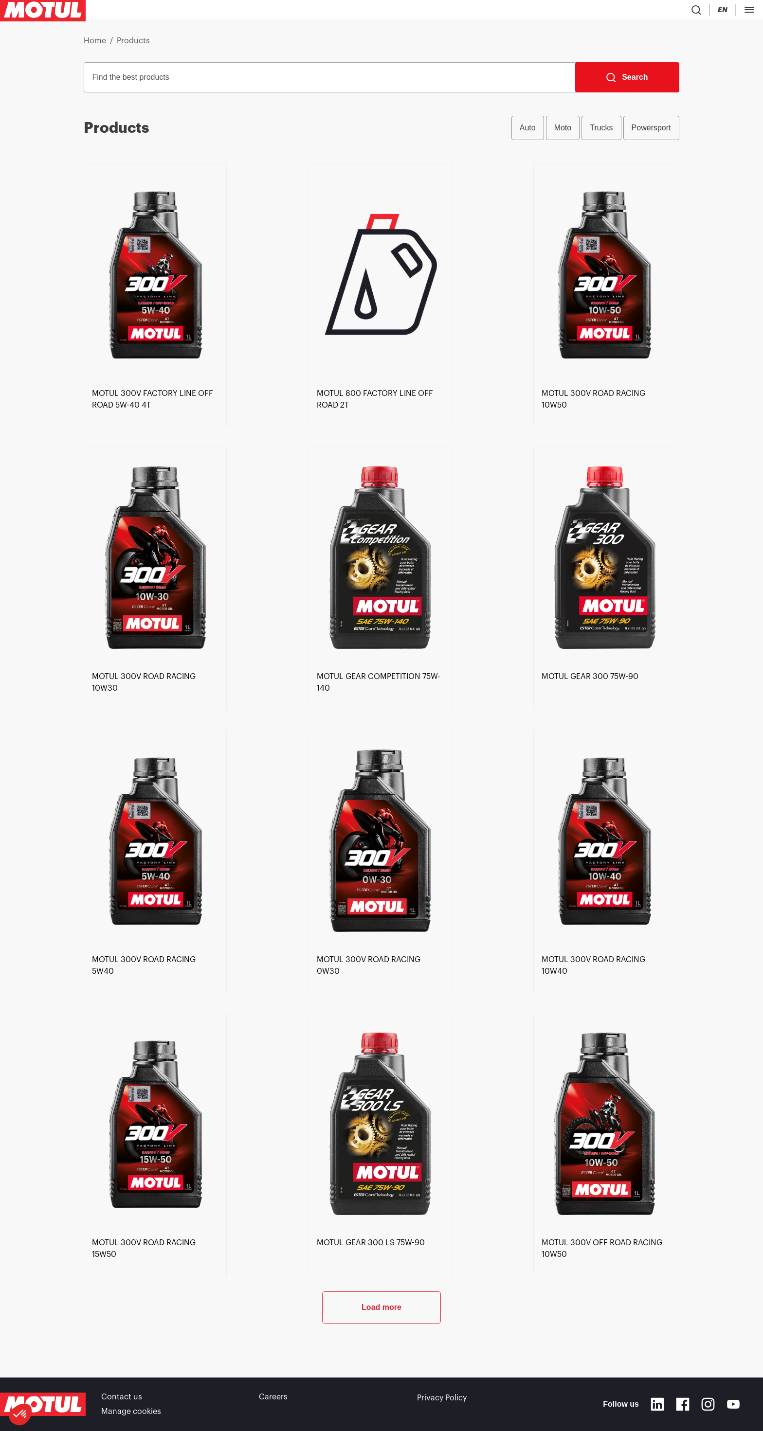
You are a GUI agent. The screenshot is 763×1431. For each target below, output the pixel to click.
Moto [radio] (563, 131)
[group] (595, 132)
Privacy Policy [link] (442, 1398)
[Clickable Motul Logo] (43, 11)
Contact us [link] (121, 1398)
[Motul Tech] (679, 11)
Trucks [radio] (601, 131)
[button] (20, 1414)
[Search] (627, 81)
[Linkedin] (657, 1405)
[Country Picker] (613, 12)
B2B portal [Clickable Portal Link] (733, 11)
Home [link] (95, 45)
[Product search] (584, 12)
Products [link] (133, 45)
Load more (381, 1343)
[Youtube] (733, 1405)
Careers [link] (273, 1398)
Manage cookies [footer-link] (131, 1411)
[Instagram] (708, 1405)
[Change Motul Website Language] (641, 12)
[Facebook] (683, 1405)
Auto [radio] (528, 131)
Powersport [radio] (651, 131)
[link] (155, 435)
